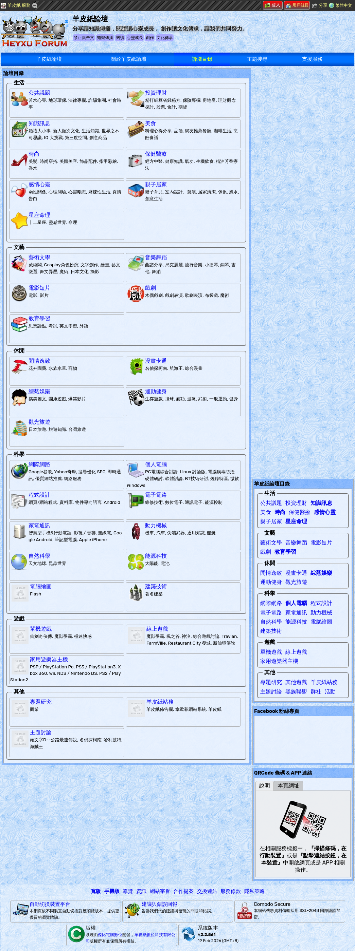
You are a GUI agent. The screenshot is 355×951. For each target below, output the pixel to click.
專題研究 (41, 702)
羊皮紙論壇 (49, 59)
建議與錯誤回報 (159, 904)
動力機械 (156, 525)
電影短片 (39, 288)
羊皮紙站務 (160, 702)
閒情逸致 (39, 361)
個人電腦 (156, 464)
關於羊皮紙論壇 (128, 59)
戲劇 (150, 288)
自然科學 (39, 556)
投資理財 (156, 93)
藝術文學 (39, 257)
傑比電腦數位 (110, 934)
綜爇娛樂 (39, 391)
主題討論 (41, 732)
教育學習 (39, 318)
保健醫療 (156, 154)
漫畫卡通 (156, 361)
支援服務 (312, 59)
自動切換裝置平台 (50, 904)
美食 (150, 123)
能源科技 (156, 556)
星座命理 (39, 215)
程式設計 (39, 495)
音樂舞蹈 (156, 257)
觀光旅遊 (39, 422)
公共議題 (39, 93)
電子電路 (156, 495)
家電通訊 (39, 525)
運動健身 (156, 391)
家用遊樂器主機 (49, 659)
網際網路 (39, 464)
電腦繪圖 (41, 586)
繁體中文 (344, 5)
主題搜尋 (257, 59)
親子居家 (156, 184)
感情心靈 (39, 184)
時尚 (34, 154)
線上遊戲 (157, 629)
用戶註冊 (297, 5)
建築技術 (156, 586)
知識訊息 (39, 123)
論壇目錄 (202, 59)
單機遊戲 (41, 629)
